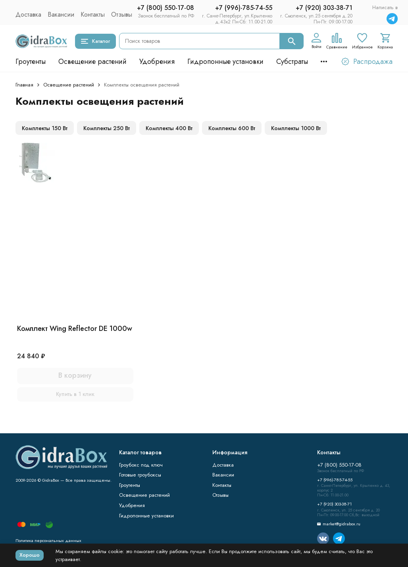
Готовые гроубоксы (140, 475)
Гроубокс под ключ (141, 465)
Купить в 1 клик (75, 394)
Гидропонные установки (225, 61)
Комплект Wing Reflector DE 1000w (74, 328)
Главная (24, 84)
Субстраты (292, 61)
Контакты (93, 14)
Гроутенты (30, 61)
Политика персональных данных (48, 540)
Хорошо (29, 555)
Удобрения (157, 61)
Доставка (28, 14)
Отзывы (121, 14)
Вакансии (61, 14)
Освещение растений (92, 61)
